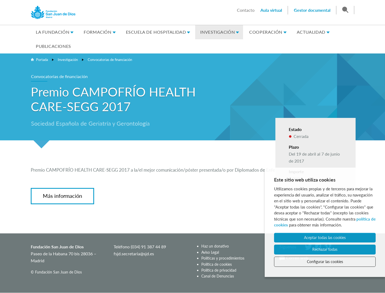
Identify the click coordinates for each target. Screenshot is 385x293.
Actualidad (311, 31)
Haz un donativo (215, 246)
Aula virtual (271, 10)
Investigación (217, 31)
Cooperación (265, 31)
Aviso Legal (210, 252)
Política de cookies (216, 264)
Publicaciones (53, 46)
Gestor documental (312, 10)
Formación (97, 31)
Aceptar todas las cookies (325, 237)
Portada (42, 59)
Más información (62, 195)
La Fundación (52, 31)
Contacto (246, 10)
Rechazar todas (324, 249)
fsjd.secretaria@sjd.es (134, 253)
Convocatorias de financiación (110, 59)
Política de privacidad (218, 270)
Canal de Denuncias (217, 276)
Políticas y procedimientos (222, 258)
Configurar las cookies (325, 261)
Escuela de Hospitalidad (156, 31)
